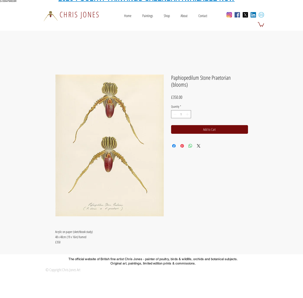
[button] (261, 24)
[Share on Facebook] (174, 145)
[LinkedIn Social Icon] (253, 15)
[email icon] (261, 15)
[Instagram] (229, 15)
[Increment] (187, 114)
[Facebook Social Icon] (237, 15)
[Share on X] (198, 145)
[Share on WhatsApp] (190, 145)
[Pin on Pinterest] (182, 145)
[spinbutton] (181, 114)
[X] (245, 15)
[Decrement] (174, 114)
